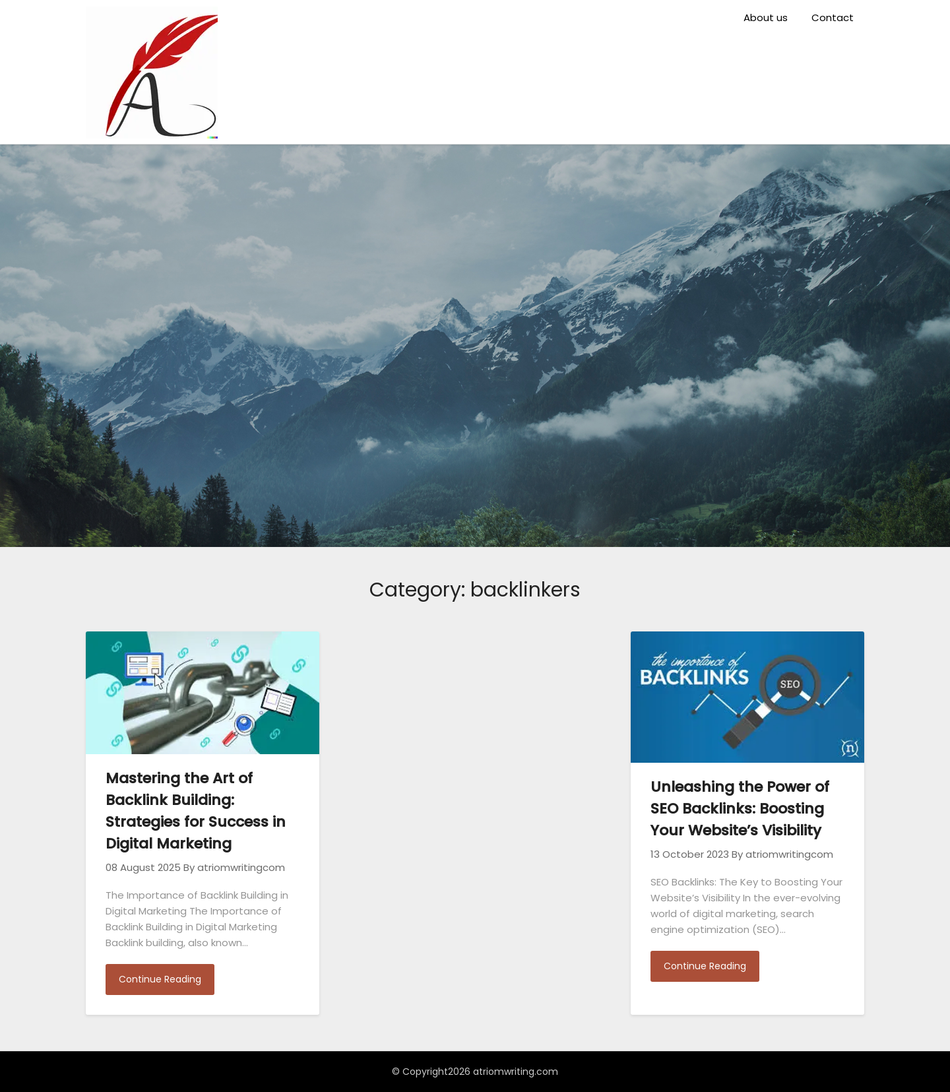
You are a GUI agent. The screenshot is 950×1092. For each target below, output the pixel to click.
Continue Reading (160, 979)
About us (766, 17)
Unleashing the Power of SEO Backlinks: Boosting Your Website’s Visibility (739, 809)
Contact (832, 17)
